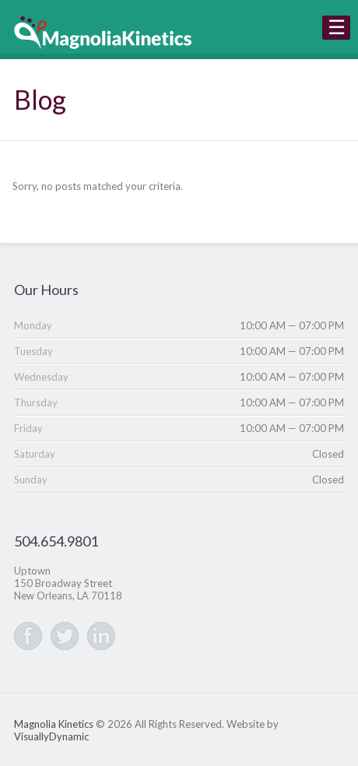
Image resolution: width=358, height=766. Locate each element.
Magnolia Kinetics (53, 724)
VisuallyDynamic (51, 736)
